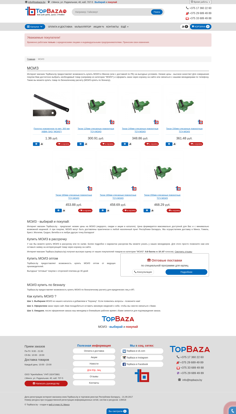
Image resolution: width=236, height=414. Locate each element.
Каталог (33, 26)
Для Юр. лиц (94, 370)
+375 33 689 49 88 (198, 18)
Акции (94, 357)
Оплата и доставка (60, 26)
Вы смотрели (118, 411)
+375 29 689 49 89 (198, 13)
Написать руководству (46, 383)
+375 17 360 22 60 (198, 8)
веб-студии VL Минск (59, 404)
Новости (94, 363)
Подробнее (186, 272)
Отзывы (94, 376)
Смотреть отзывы (183, 251)
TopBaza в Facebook (135, 364)
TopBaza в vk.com (134, 351)
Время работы (200, 2)
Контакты (112, 26)
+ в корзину (63, 144)
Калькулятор (83, 26)
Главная (31, 59)
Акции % (98, 26)
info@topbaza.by (35, 2)
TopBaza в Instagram (135, 357)
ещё (124, 26)
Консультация (143, 272)
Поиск (157, 12)
